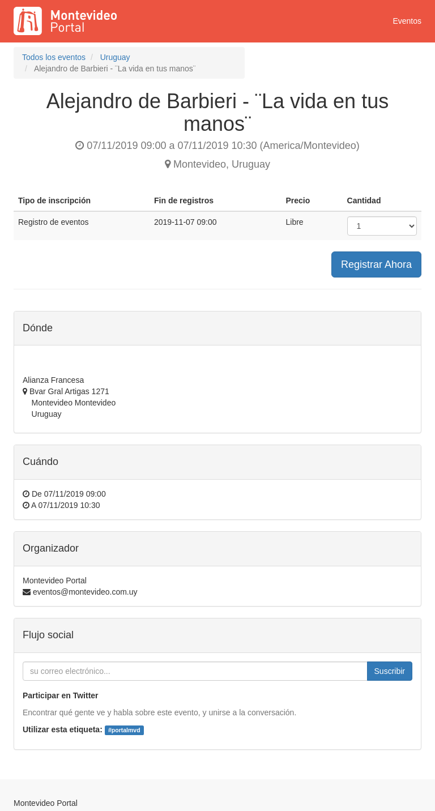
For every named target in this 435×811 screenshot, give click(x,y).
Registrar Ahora (376, 264)
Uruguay (115, 57)
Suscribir (389, 671)
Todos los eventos (54, 57)
